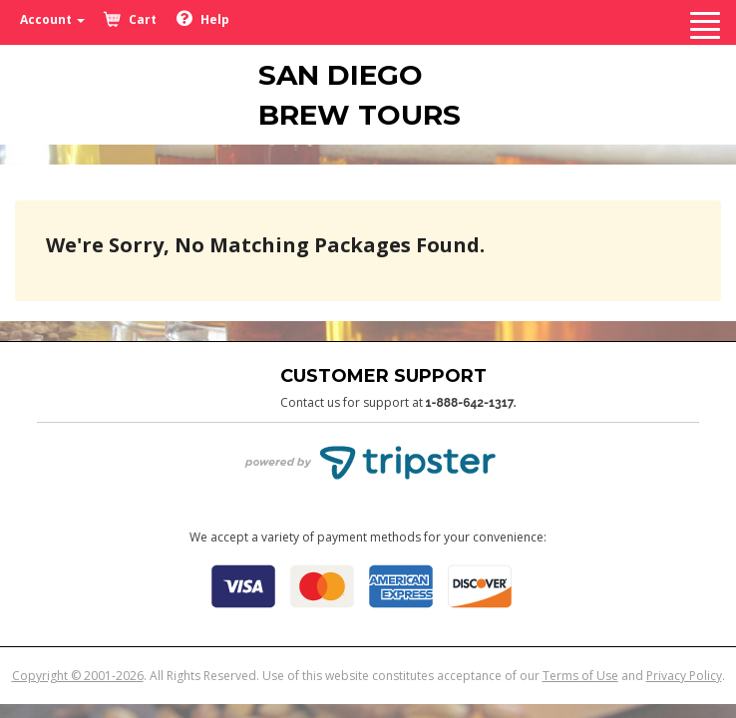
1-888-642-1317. (471, 403)
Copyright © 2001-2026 (78, 675)
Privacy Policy (684, 675)
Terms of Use (580, 675)
